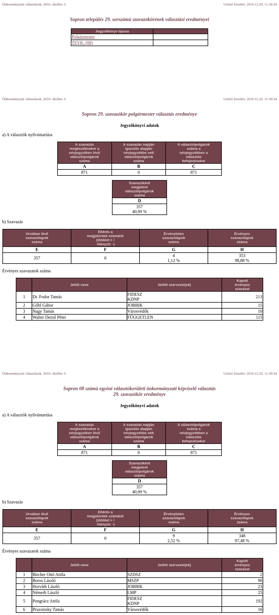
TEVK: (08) (82, 42)
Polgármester (83, 36)
